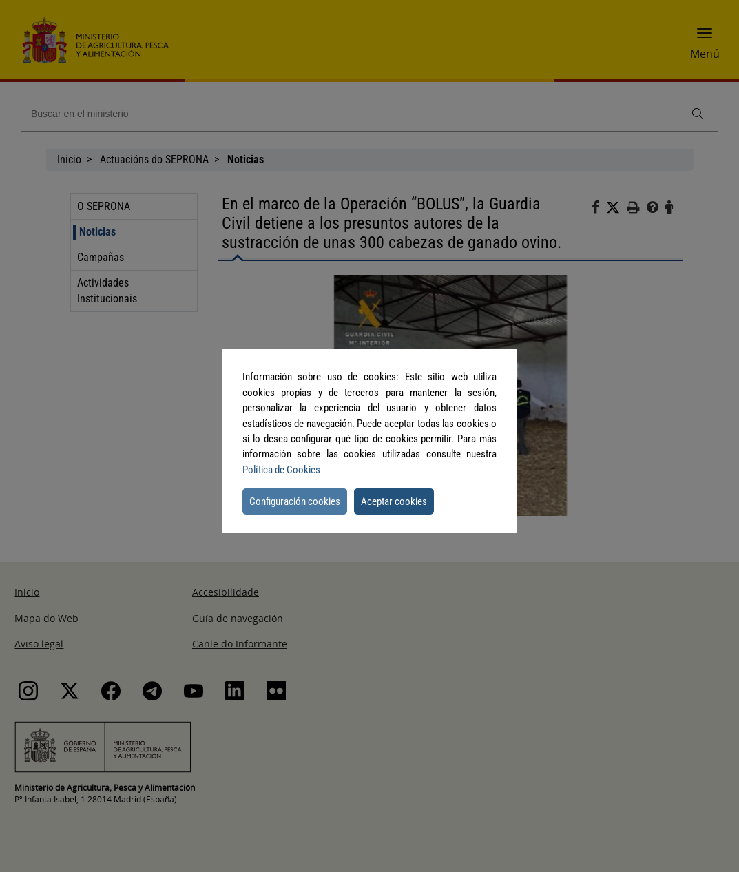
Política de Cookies (281, 470)
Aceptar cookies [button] (394, 501)
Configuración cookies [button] (294, 501)
